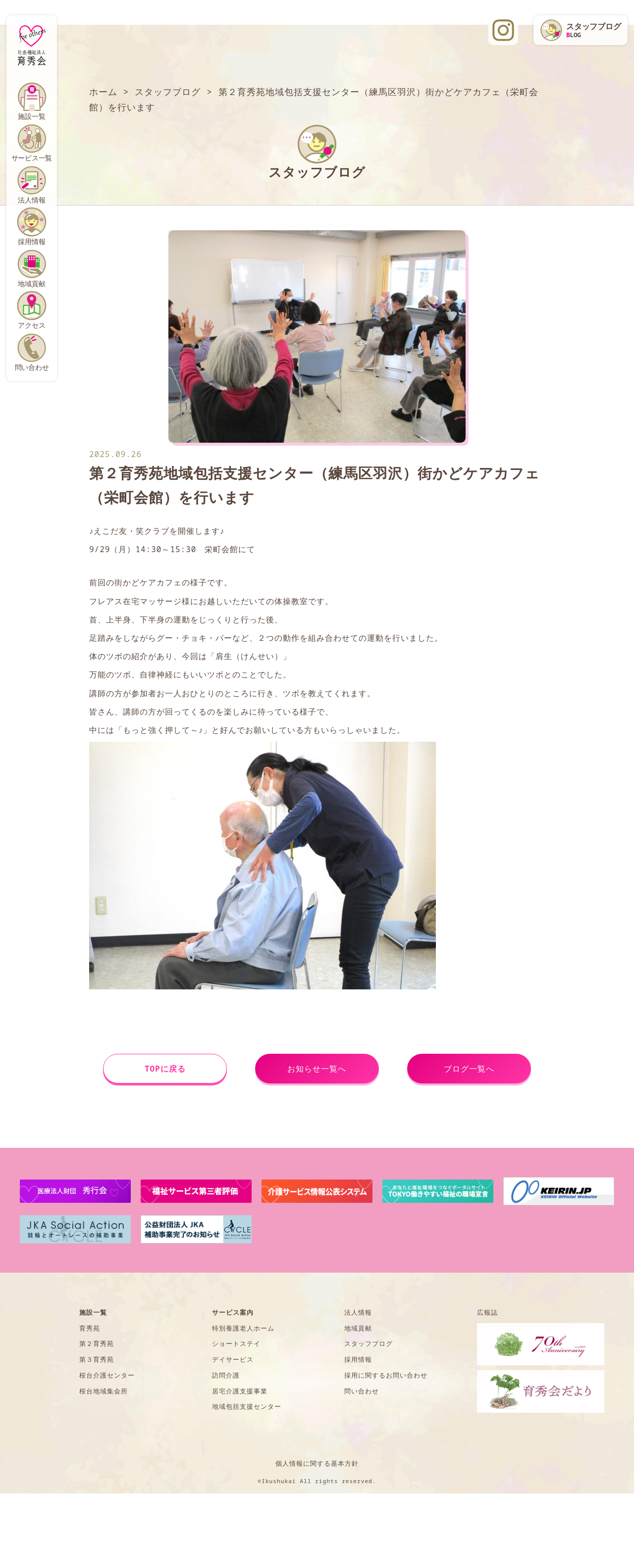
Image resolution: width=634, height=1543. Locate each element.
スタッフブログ (368, 1343)
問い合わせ (32, 367)
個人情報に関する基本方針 (317, 1463)
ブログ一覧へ (469, 1068)
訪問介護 (226, 1375)
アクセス (31, 325)
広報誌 (487, 1312)
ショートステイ (236, 1343)
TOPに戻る (165, 1068)
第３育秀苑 (96, 1359)
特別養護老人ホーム (243, 1328)
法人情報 (31, 200)
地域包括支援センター (246, 1406)
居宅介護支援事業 (239, 1391)
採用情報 (31, 241)
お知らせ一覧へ (316, 1068)
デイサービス (233, 1359)
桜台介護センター (107, 1375)
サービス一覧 (32, 157)
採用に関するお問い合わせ (385, 1375)
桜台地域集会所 (103, 1391)
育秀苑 (89, 1328)
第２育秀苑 (96, 1343)
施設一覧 (31, 116)
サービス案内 (233, 1312)
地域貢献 (31, 283)
